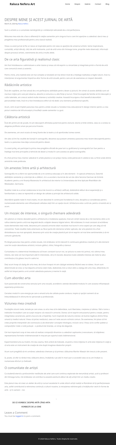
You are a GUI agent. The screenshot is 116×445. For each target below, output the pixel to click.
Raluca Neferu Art (22, 4)
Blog (107, 4)
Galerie (87, 4)
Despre (77, 4)
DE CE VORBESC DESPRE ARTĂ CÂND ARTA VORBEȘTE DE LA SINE (31, 403)
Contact (98, 4)
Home (67, 4)
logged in (20, 416)
